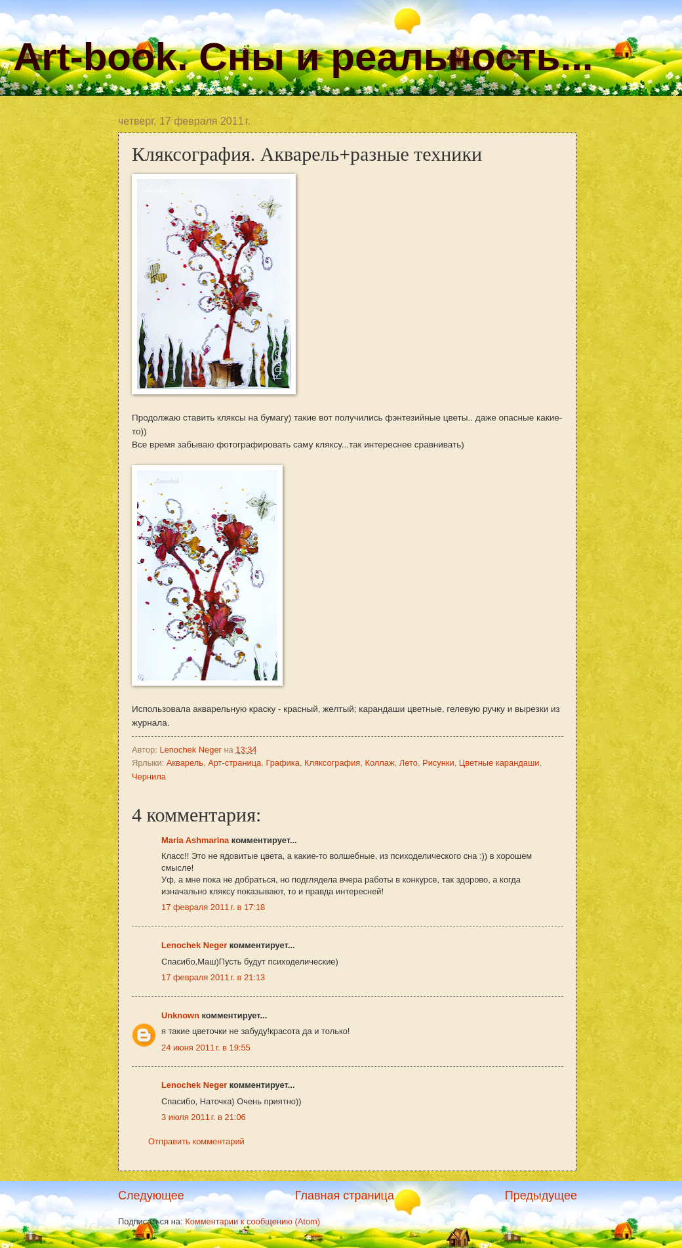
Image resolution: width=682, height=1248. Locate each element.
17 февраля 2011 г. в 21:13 (213, 977)
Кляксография (332, 763)
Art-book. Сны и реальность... (303, 57)
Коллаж (379, 763)
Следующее (151, 1195)
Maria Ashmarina (195, 840)
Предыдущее (541, 1195)
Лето (408, 763)
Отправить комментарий (196, 1141)
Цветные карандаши (499, 763)
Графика (282, 763)
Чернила (149, 776)
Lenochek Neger (191, 750)
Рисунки (438, 763)
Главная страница (344, 1195)
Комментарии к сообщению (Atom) (252, 1221)
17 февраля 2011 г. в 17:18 (213, 907)
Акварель (185, 763)
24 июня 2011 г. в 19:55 (206, 1047)
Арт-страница (234, 763)
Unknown (180, 1015)
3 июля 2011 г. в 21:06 (203, 1117)
